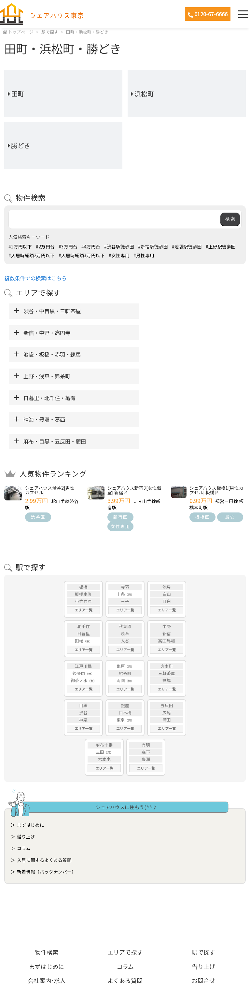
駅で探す (49, 32)
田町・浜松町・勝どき (87, 32)
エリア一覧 (83, 544)
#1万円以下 (20, 246)
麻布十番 (104, 680)
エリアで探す (125, 887)
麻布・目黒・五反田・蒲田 (54, 376)
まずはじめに (30, 760)
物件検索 (46, 887)
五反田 (166, 640)
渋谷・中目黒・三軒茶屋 (52, 311)
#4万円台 (90, 246)
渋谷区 (38, 452)
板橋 (83, 522)
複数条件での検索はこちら (35, 278)
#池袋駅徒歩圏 (187, 246)
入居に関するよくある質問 (44, 795)
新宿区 (120, 452)
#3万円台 (68, 246)
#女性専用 (119, 255)
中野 (166, 561)
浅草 (125, 568)
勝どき (20, 145)
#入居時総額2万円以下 (31, 255)
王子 (125, 536)
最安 (230, 452)
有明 (146, 680)
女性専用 (120, 461)
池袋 (166, 522)
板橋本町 (83, 529)
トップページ (21, 32)
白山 (166, 529)
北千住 (83, 561)
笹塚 (166, 615)
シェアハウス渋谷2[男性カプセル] (50, 424)
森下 (146, 687)
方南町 (166, 601)
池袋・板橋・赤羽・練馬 (52, 333)
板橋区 (202, 452)
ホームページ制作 (125, 972)
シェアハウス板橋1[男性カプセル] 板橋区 (216, 424)
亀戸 (121, 601)
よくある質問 (125, 915)
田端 (79, 575)
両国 (121, 615)
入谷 (125, 575)
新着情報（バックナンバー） (46, 807)
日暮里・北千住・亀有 (49, 354)
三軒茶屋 (166, 608)
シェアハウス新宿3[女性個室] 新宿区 (134, 424)
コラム (24, 783)
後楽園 (79, 608)
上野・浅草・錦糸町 (158, 333)
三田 (100, 687)
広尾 (166, 647)
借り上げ (26, 771)
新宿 (166, 568)
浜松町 (144, 93)
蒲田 (166, 654)
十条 (121, 529)
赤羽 (125, 522)
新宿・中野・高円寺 (158, 311)
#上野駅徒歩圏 (221, 246)
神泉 (83, 654)
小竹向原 (83, 536)
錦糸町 (125, 608)
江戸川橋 (83, 601)
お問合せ (203, 915)
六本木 (104, 694)
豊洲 (146, 694)
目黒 (83, 640)
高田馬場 (166, 575)
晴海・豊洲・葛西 (155, 354)
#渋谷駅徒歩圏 (119, 246)
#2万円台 (45, 246)
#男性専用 (143, 255)
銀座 (125, 640)
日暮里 (83, 568)
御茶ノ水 (79, 615)
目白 (166, 536)
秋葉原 (125, 561)
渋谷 (83, 647)
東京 (121, 654)
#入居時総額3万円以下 (82, 255)
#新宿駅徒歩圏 (153, 246)
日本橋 (125, 647)
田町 (17, 93)
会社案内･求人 (47, 915)
